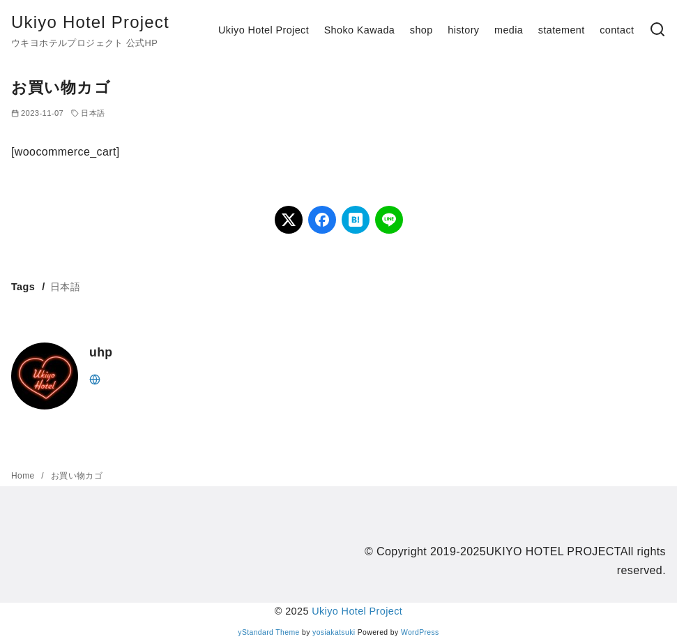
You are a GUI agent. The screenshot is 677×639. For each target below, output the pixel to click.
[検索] (657, 30)
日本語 (93, 113)
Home (24, 476)
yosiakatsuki (333, 632)
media (508, 30)
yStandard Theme (268, 632)
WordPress (420, 632)
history (463, 30)
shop (421, 30)
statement (561, 30)
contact (617, 30)
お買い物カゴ (76, 476)
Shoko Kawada (359, 30)
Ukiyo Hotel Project (90, 22)
